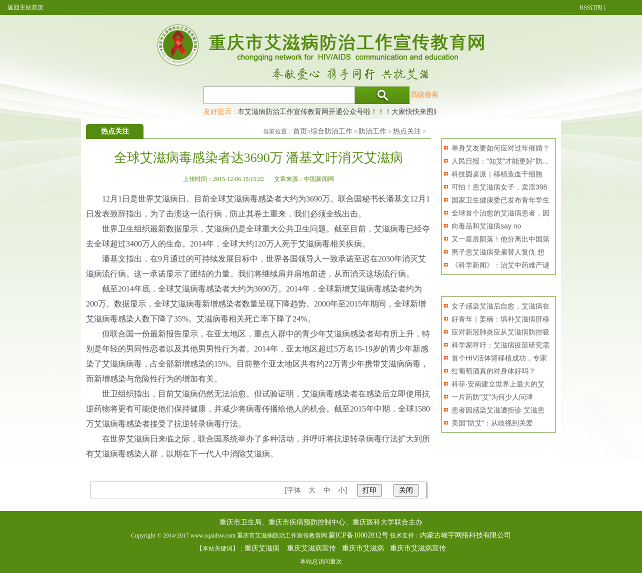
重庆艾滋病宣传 (311, 548)
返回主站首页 (26, 7)
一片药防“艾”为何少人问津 (492, 397)
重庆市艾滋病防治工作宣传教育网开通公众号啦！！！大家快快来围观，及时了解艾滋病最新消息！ (379, 112)
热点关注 (407, 131)
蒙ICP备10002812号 (358, 535)
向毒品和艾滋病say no (486, 226)
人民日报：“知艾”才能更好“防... (500, 161)
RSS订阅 (591, 7)
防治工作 (372, 131)
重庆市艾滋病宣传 (418, 548)
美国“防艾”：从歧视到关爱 (492, 423)
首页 (300, 131)
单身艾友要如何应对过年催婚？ (501, 148)
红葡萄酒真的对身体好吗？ (494, 371)
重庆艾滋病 (262, 548)
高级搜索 (424, 94)
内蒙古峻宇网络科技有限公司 (465, 535)
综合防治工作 (331, 131)
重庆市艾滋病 (363, 548)
